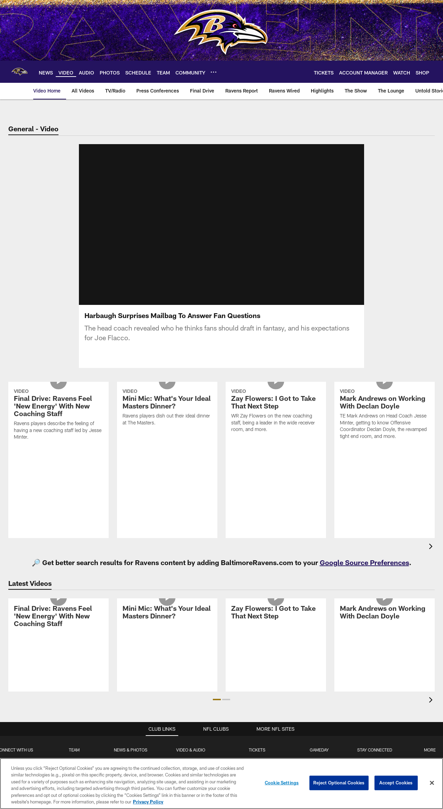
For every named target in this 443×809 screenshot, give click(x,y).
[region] (221, 783)
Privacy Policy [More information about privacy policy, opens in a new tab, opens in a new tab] (148, 801)
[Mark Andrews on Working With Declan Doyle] (384, 415)
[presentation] (432, 547)
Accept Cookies (396, 782)
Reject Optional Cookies (339, 782)
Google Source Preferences (364, 562)
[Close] (432, 783)
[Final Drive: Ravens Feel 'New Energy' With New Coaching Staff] (58, 415)
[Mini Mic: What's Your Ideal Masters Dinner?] (167, 408)
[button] (217, 699)
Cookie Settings (282, 782)
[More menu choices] (213, 72)
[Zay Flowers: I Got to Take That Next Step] (276, 411)
